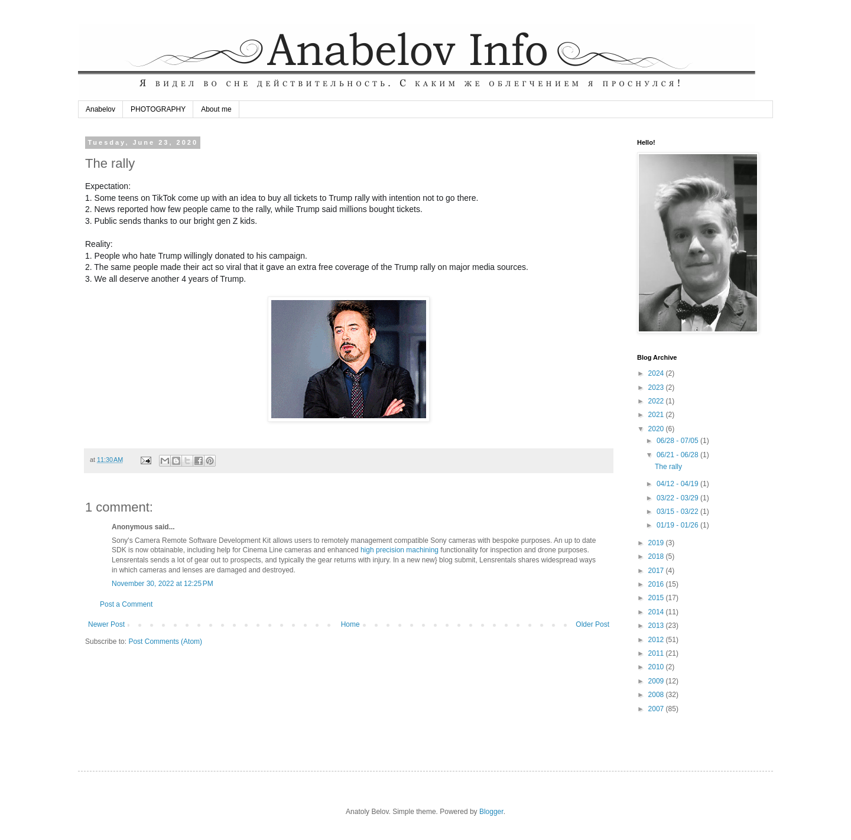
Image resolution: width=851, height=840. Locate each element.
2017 (657, 570)
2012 (657, 640)
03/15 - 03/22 (678, 511)
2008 (657, 695)
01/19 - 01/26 (678, 525)
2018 (657, 556)
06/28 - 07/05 (678, 441)
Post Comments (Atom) (165, 641)
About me (216, 109)
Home (350, 624)
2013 (657, 625)
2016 (657, 584)
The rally (668, 467)
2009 (657, 681)
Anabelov (100, 109)
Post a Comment (126, 604)
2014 (657, 612)
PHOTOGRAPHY (158, 109)
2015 (657, 598)
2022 (657, 401)
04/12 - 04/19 (678, 484)
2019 (657, 543)
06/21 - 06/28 (678, 455)
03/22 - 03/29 (678, 498)
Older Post (592, 624)
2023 (657, 387)
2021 (657, 415)
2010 (657, 667)
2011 (657, 653)
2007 (657, 709)
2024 (657, 373)
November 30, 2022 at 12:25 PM (162, 583)
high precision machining (399, 550)
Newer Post (106, 624)
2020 (657, 429)
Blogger (491, 812)
